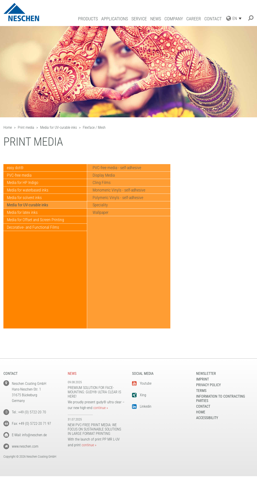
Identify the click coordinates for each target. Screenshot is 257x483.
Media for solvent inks (25, 205)
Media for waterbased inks (29, 196)
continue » (100, 408)
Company (173, 18)
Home (200, 412)
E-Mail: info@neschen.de (29, 435)
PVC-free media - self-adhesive (116, 168)
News (155, 18)
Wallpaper (100, 223)
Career (193, 18)
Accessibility (207, 418)
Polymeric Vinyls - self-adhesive (117, 205)
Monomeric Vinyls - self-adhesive (118, 196)
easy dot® (16, 168)
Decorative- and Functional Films (34, 241)
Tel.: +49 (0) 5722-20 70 (29, 412)
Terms (201, 390)
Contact (213, 18)
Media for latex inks (23, 223)
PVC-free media (20, 177)
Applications (114, 18)
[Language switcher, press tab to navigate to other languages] (238, 18)
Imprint (202, 379)
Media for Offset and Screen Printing (36, 232)
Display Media (103, 177)
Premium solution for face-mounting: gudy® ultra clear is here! (94, 392)
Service (139, 18)
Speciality (99, 214)
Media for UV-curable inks (28, 214)
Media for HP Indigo (24, 186)
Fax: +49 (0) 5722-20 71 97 (31, 423)
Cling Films (101, 186)
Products (88, 18)
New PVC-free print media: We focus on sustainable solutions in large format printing (94, 429)
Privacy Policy (208, 385)
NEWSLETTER (206, 373)
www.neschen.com (25, 446)
